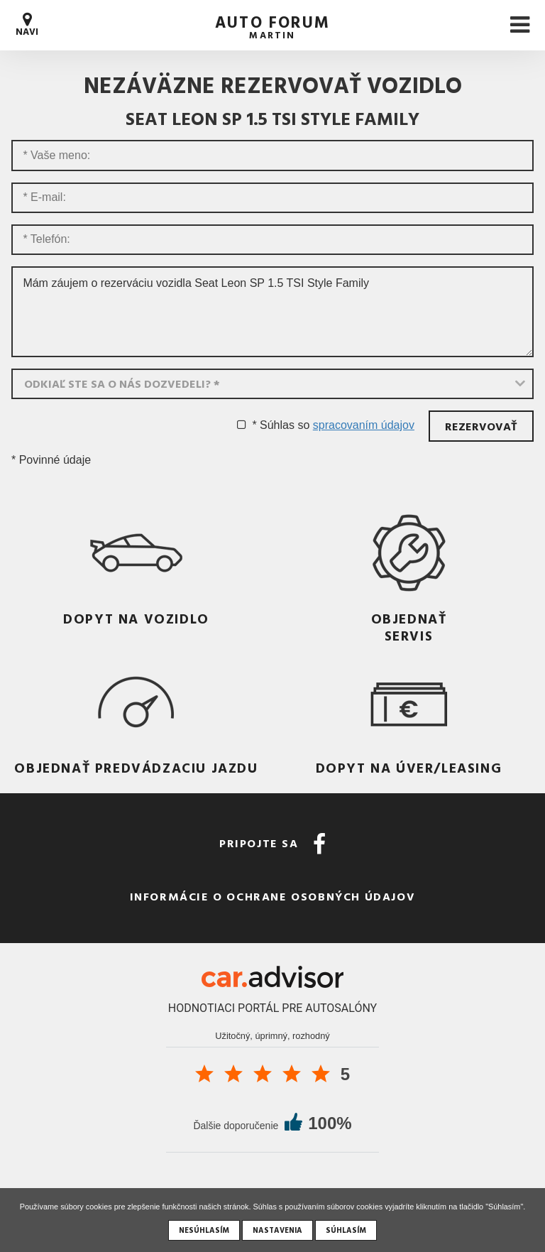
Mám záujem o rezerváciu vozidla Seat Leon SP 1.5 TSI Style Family (272, 311)
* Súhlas (273, 425)
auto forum (272, 25)
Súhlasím (346, 1230)
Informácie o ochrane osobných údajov (273, 896)
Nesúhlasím (204, 1230)
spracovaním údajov (363, 425)
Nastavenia (277, 1230)
